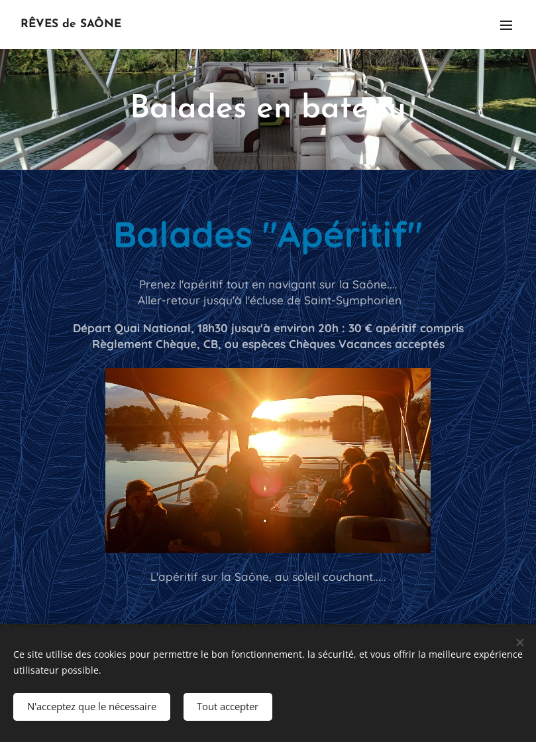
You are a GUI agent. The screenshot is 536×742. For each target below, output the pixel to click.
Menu (506, 25)
